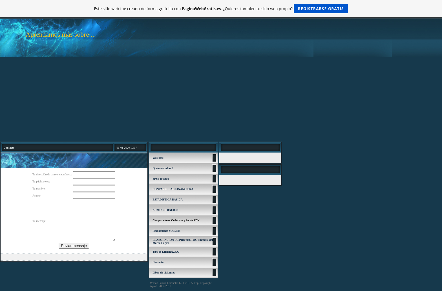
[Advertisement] (221, 99)
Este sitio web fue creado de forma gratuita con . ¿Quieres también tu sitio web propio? (221, 8)
